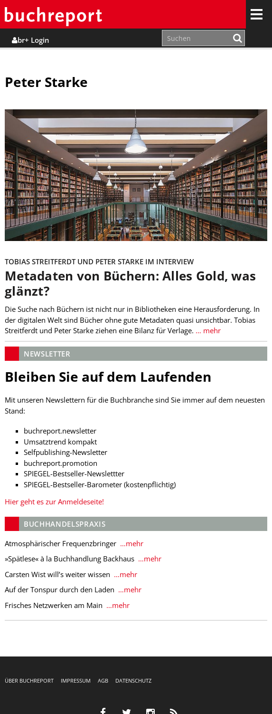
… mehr (207, 330)
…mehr (130, 543)
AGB (103, 680)
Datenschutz (133, 680)
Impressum (76, 680)
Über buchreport (29, 680)
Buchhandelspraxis (64, 524)
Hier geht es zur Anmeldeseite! (54, 501)
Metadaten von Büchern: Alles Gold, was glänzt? (130, 283)
